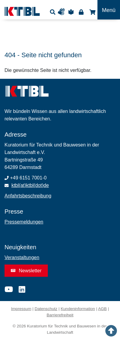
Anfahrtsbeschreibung (28, 195)
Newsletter (26, 270)
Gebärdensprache (62, 12)
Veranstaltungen (22, 257)
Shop (91, 12)
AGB (102, 308)
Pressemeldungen (24, 221)
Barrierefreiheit (60, 315)
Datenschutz (46, 308)
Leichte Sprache (72, 12)
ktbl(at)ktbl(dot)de (30, 185)
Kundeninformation (78, 308)
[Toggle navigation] (108, 9)
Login (81, 12)
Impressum (21, 308)
